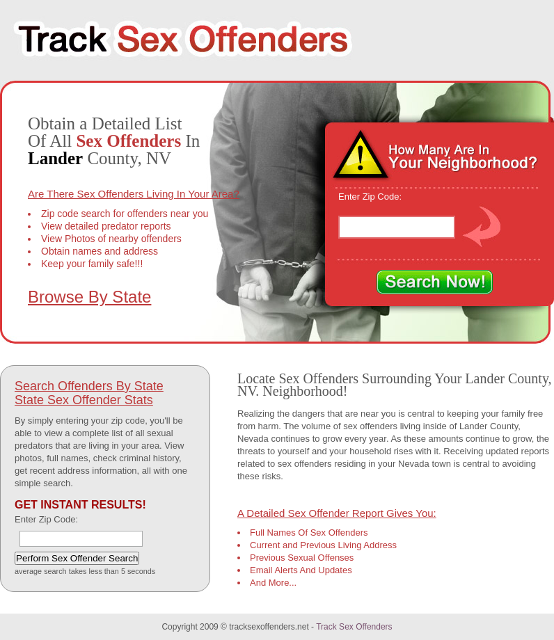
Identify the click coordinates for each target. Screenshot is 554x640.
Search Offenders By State (89, 386)
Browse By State (89, 296)
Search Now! (435, 282)
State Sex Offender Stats (84, 400)
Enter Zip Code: (370, 196)
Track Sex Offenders (354, 627)
